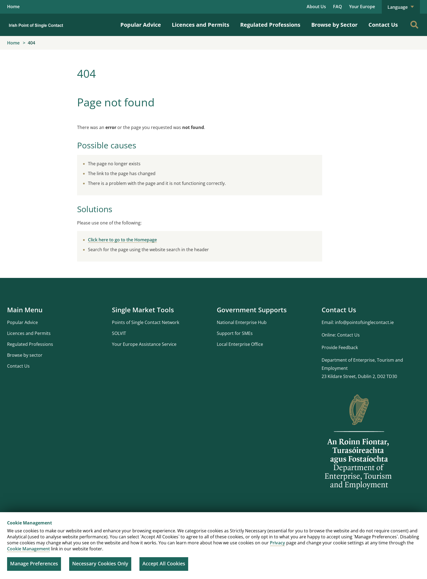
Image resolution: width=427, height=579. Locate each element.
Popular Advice (140, 25)
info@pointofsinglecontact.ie (364, 322)
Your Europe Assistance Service (144, 344)
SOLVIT (119, 333)
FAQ (337, 7)
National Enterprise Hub (242, 322)
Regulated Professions (270, 25)
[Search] (414, 25)
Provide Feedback (340, 347)
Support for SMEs (235, 333)
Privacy (277, 543)
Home (13, 7)
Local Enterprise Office (240, 344)
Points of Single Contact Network (145, 322)
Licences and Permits (200, 25)
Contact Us (383, 25)
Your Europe (362, 7)
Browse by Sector (334, 25)
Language (401, 7)
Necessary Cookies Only (100, 563)
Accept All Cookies (163, 563)
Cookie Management (28, 549)
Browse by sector (24, 355)
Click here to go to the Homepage (122, 240)
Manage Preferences (34, 563)
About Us (316, 7)
